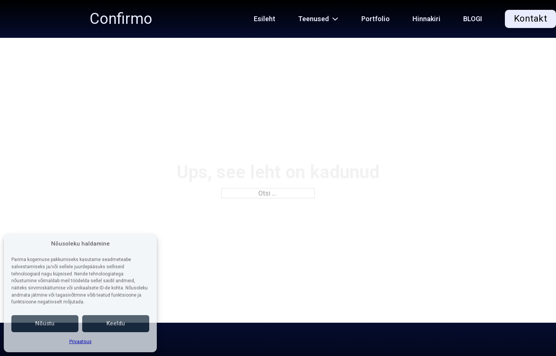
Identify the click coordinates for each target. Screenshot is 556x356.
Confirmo (121, 18)
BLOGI (472, 19)
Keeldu (115, 323)
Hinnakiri (426, 19)
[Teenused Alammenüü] (339, 19)
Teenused (313, 19)
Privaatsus (80, 341)
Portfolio (375, 19)
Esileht (264, 19)
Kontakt (530, 18)
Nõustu (45, 323)
